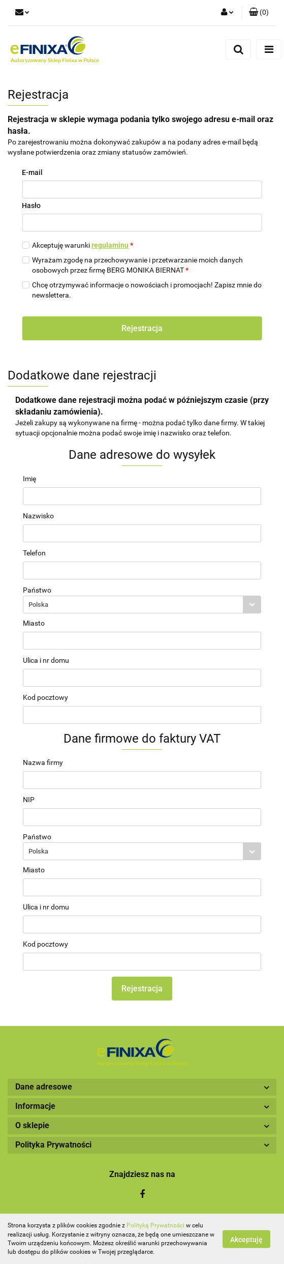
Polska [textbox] (38, 604)
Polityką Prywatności (155, 1225)
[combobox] (142, 604)
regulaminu (110, 245)
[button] (258, 12)
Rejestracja (142, 328)
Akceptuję (246, 1239)
